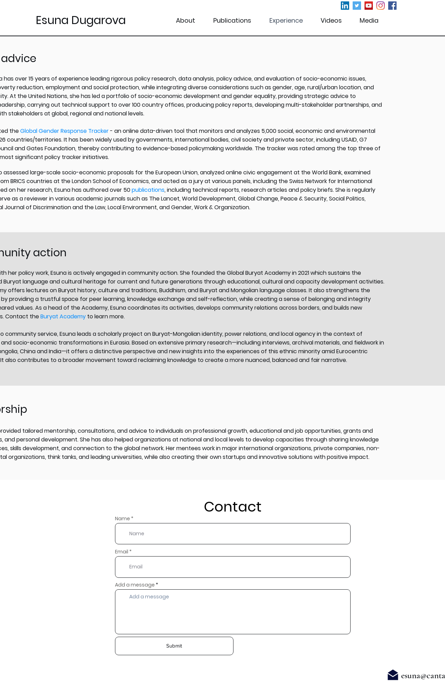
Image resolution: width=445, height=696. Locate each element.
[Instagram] (380, 5)
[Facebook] (392, 5)
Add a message (135, 584)
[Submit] (174, 646)
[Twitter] (357, 5)
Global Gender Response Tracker (64, 131)
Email (121, 551)
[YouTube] (369, 5)
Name (122, 518)
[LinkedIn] (345, 5)
